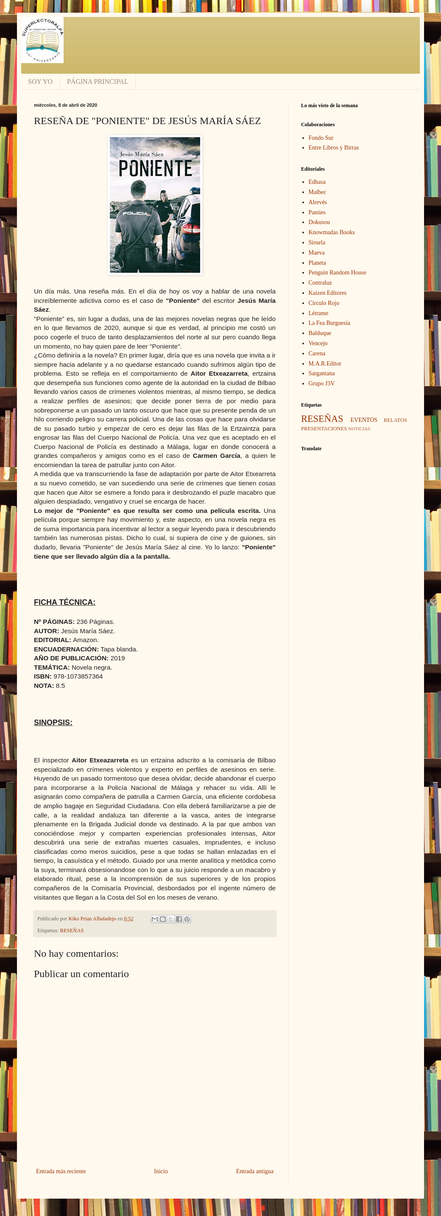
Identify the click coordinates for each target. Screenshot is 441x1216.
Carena (317, 353)
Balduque (320, 333)
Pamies (317, 212)
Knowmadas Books (332, 232)
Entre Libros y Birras (334, 147)
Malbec (318, 192)
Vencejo (318, 343)
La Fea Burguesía (330, 323)
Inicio (161, 1171)
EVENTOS (364, 420)
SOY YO (40, 81)
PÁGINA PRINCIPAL (97, 81)
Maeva (317, 252)
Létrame (319, 313)
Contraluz (320, 283)
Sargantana (322, 373)
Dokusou (319, 222)
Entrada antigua (255, 1171)
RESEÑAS (72, 930)
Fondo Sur (321, 138)
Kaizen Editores (328, 293)
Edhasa (317, 182)
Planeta (317, 263)
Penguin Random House (337, 272)
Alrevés (318, 202)
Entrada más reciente (61, 1171)
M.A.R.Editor (325, 363)
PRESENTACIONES (324, 429)
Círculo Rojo (324, 303)
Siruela (317, 242)
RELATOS (395, 420)
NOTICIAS (359, 428)
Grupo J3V (322, 383)
